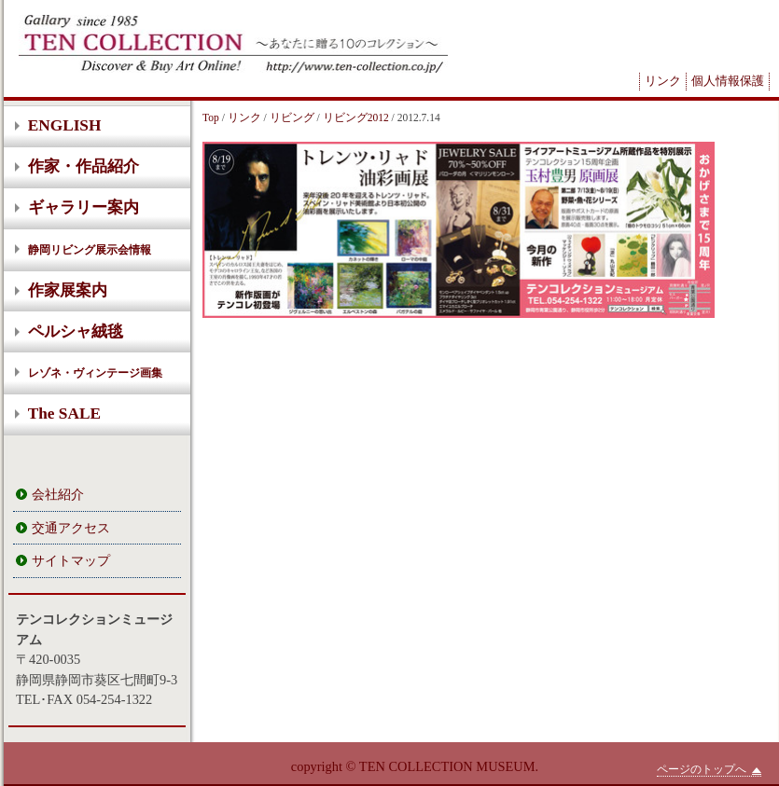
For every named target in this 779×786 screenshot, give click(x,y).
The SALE (64, 413)
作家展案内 (67, 290)
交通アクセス (71, 527)
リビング (292, 117)
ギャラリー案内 (83, 207)
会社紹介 (58, 494)
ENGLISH (65, 125)
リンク (663, 81)
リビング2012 (356, 117)
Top (210, 117)
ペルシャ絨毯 (75, 331)
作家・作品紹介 (83, 166)
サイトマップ (71, 560)
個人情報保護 (727, 81)
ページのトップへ (709, 769)
